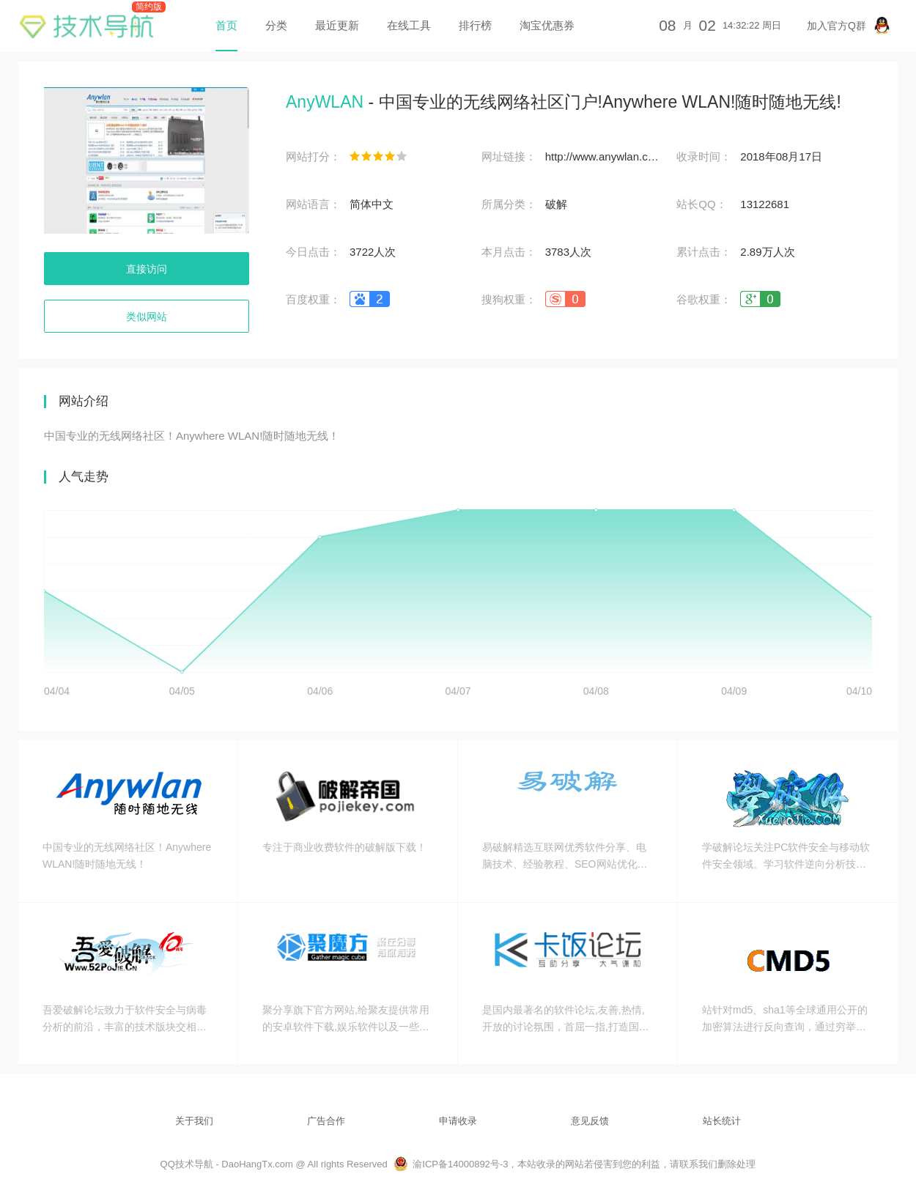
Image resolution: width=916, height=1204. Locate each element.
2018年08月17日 (781, 156)
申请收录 (458, 1120)
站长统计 (722, 1120)
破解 (556, 204)
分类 (276, 25)
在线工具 (409, 25)
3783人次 (568, 251)
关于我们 (194, 1120)
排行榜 (475, 25)
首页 (226, 25)
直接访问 (146, 269)
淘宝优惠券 (547, 25)
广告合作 (326, 1120)
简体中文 (372, 204)
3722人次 (373, 251)
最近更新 (337, 25)
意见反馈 (590, 1120)
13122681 (764, 204)
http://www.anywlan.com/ (603, 156)
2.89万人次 (767, 251)
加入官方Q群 (848, 25)
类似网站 (146, 316)
